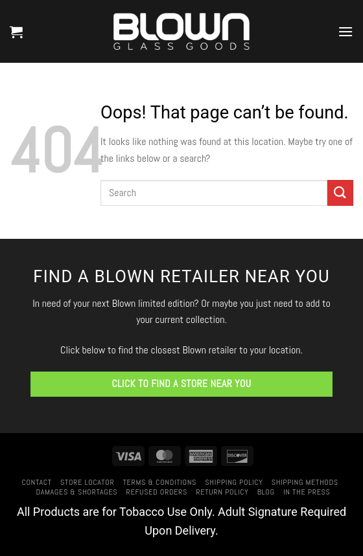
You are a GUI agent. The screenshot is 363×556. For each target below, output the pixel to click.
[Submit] (340, 192)
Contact (36, 482)
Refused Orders (157, 492)
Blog (266, 492)
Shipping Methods (305, 482)
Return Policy (222, 492)
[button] (16, 31)
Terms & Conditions (159, 482)
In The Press (307, 492)
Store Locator (87, 482)
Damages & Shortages (76, 492)
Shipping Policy (234, 482)
